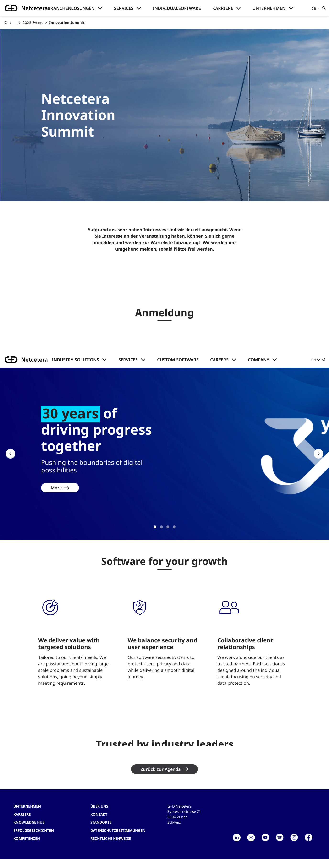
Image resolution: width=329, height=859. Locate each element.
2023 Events (33, 22)
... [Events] (15, 22)
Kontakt (98, 814)
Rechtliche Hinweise (110, 838)
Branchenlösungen (71, 8)
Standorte (100, 822)
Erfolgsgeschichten (33, 830)
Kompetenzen (26, 838)
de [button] (313, 8)
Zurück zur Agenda (161, 769)
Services (123, 8)
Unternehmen (268, 8)
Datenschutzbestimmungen (117, 830)
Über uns (99, 806)
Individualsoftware (177, 8)
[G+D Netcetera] (6, 22)
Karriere (222, 8)
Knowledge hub (29, 822)
